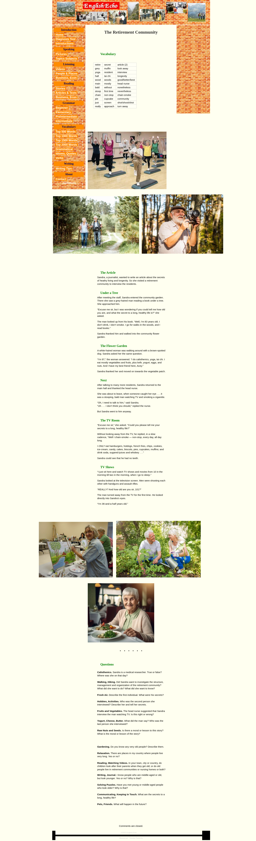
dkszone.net (123, 838)
